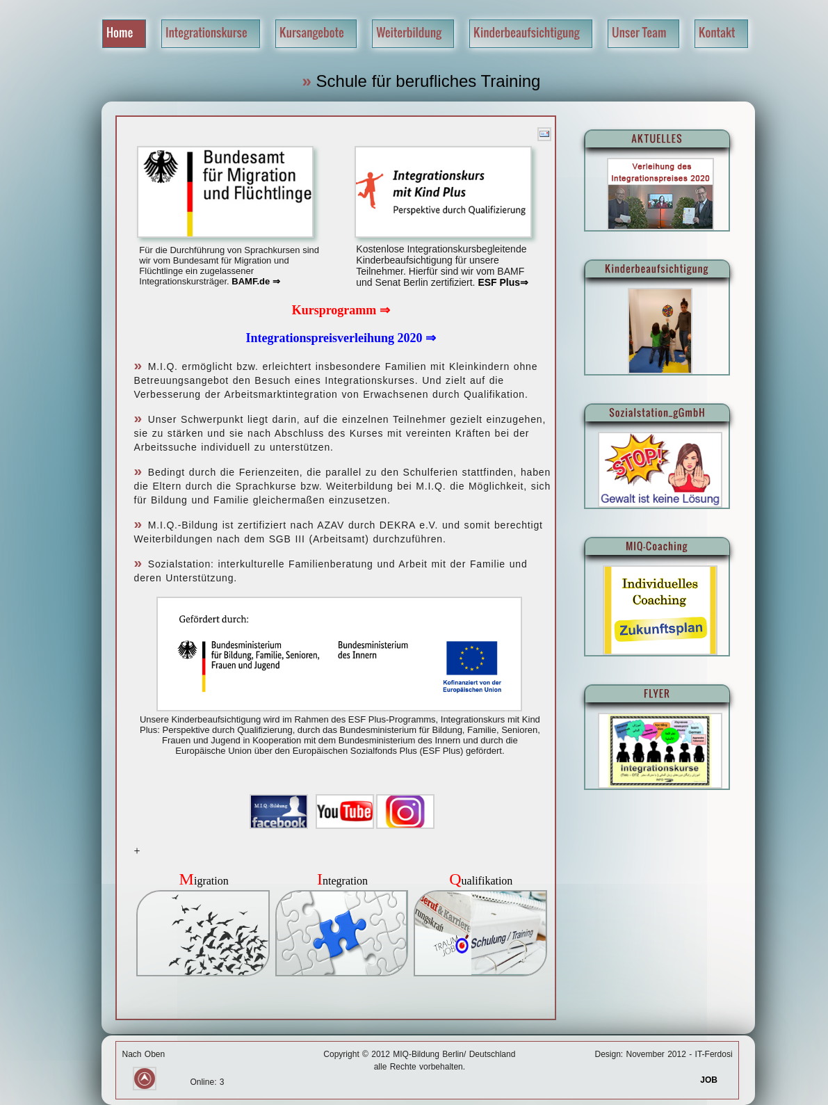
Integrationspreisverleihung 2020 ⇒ (340, 338)
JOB (716, 1080)
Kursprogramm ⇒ (341, 310)
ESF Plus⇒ (502, 282)
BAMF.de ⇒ (256, 281)
